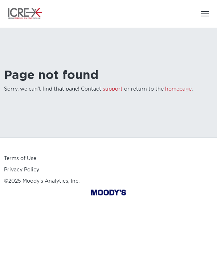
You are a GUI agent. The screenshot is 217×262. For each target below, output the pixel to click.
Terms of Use (20, 158)
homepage (178, 89)
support (113, 89)
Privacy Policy (21, 169)
